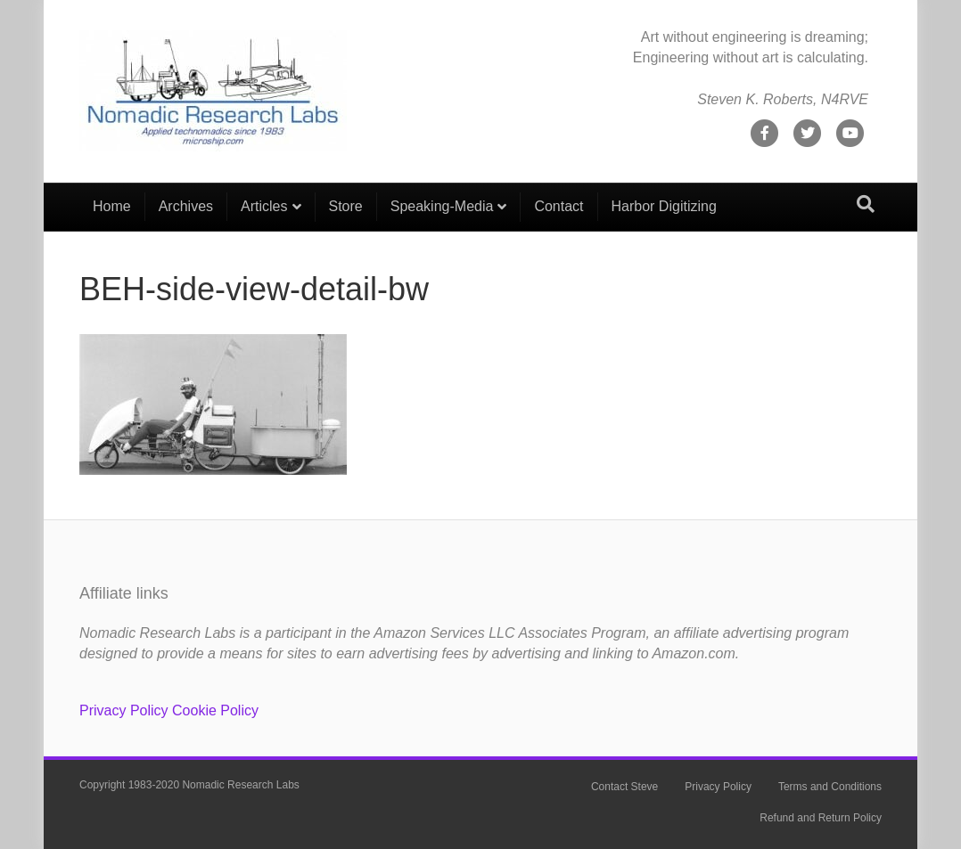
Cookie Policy (215, 710)
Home (112, 206)
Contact (558, 206)
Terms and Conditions (830, 786)
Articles (264, 206)
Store (346, 206)
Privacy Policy (123, 710)
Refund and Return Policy (821, 818)
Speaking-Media (442, 206)
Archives (186, 206)
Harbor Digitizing (664, 206)
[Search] (866, 204)
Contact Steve (624, 786)
